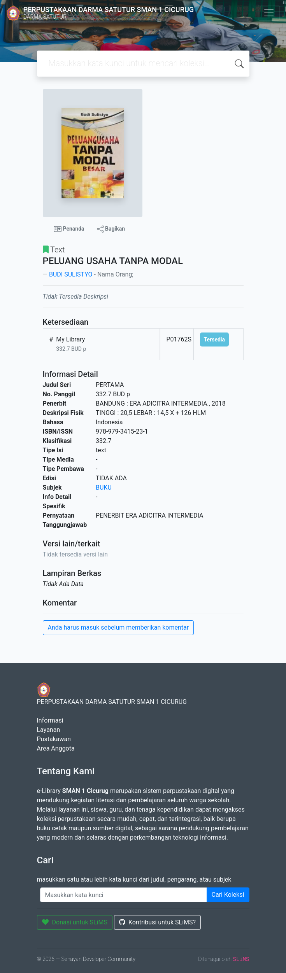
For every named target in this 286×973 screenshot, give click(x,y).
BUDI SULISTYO (71, 274)
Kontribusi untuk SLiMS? (157, 922)
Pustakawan (54, 739)
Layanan (48, 729)
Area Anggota (56, 748)
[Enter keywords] (123, 894)
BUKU (104, 487)
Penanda (69, 229)
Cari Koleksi (228, 894)
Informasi (50, 720)
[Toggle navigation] (269, 13)
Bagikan (111, 229)
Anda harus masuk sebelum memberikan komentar (118, 627)
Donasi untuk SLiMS (75, 922)
